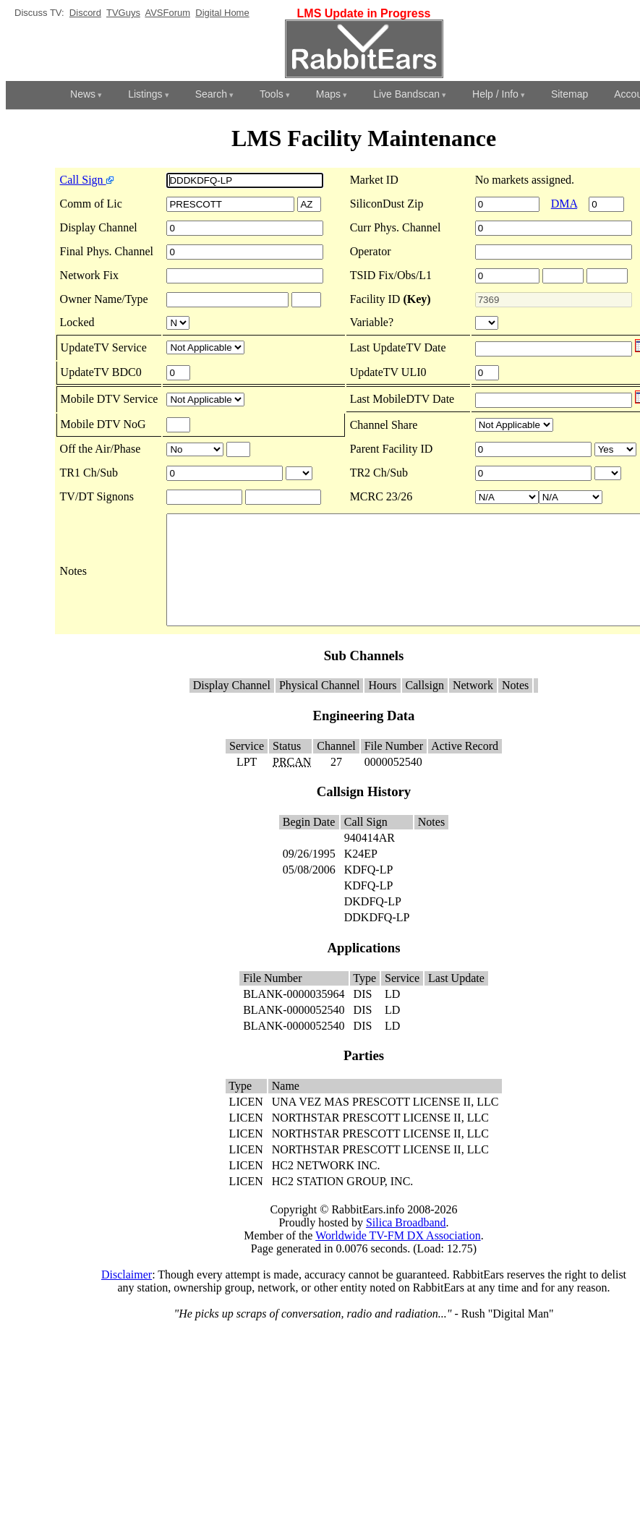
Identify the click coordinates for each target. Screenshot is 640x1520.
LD (392, 1015)
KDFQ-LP (368, 891)
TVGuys (123, 12)
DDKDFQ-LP (376, 939)
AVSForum (167, 12)
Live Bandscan (406, 94)
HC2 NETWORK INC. (326, 1187)
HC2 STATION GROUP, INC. (343, 1203)
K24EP (360, 875)
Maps (328, 94)
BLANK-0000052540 (293, 1031)
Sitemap (569, 94)
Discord (85, 12)
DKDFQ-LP (372, 923)
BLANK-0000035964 (293, 1015)
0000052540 (393, 783)
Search (211, 94)
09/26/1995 (309, 875)
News (82, 94)
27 (336, 783)
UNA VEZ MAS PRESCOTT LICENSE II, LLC (385, 1123)
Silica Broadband (406, 1244)
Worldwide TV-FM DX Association (398, 1257)
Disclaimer (126, 1296)
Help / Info (495, 94)
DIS (363, 1015)
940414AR (369, 859)
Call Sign (56, 180)
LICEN (246, 1123)
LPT (246, 783)
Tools (271, 94)
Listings (145, 94)
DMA (570, 203)
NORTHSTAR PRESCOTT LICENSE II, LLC (380, 1139)
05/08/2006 (309, 891)
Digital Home (222, 12)
